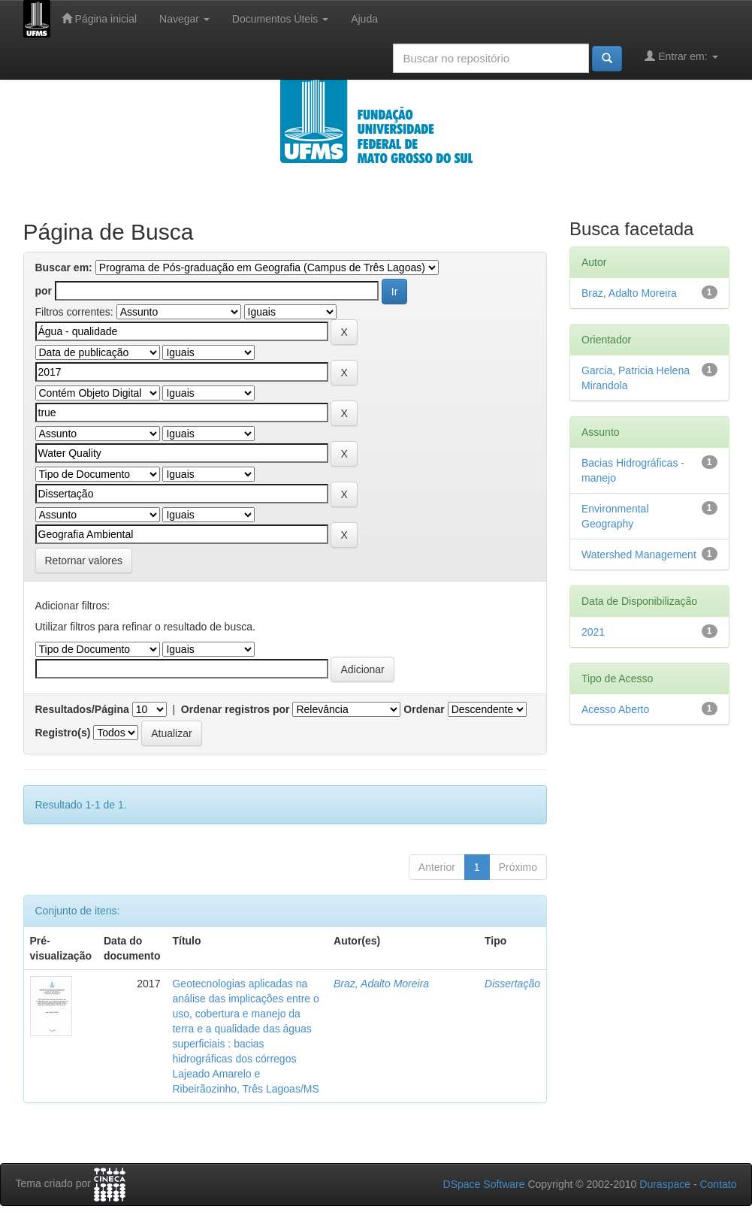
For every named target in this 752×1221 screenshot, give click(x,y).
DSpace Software (484, 1184)
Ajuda (364, 19)
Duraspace (664, 1184)
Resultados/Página (82, 709)
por (44, 291)
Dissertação (512, 984)
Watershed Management (638, 555)
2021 (593, 632)
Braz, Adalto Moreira (381, 984)
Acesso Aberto (615, 709)
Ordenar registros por (235, 709)
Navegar (184, 19)
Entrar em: (681, 56)
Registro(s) (63, 733)
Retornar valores (84, 561)
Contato (717, 1184)
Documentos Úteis (280, 19)
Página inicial (99, 18)
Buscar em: (63, 267)
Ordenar (423, 709)
